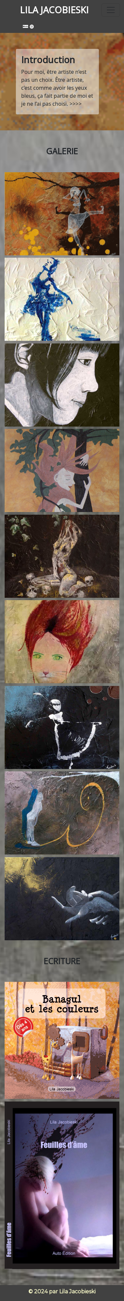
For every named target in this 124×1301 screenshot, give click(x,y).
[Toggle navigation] (111, 10)
